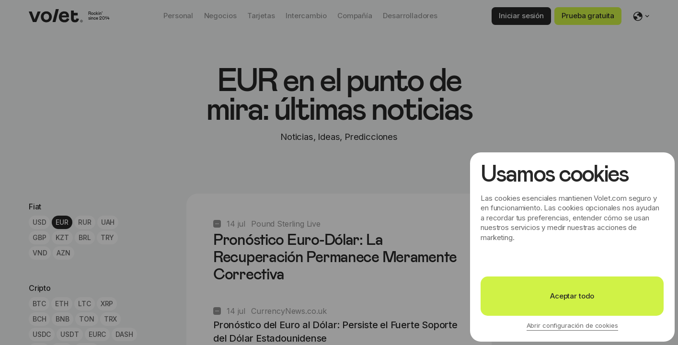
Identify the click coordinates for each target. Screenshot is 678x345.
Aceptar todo (572, 295)
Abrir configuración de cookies (572, 325)
